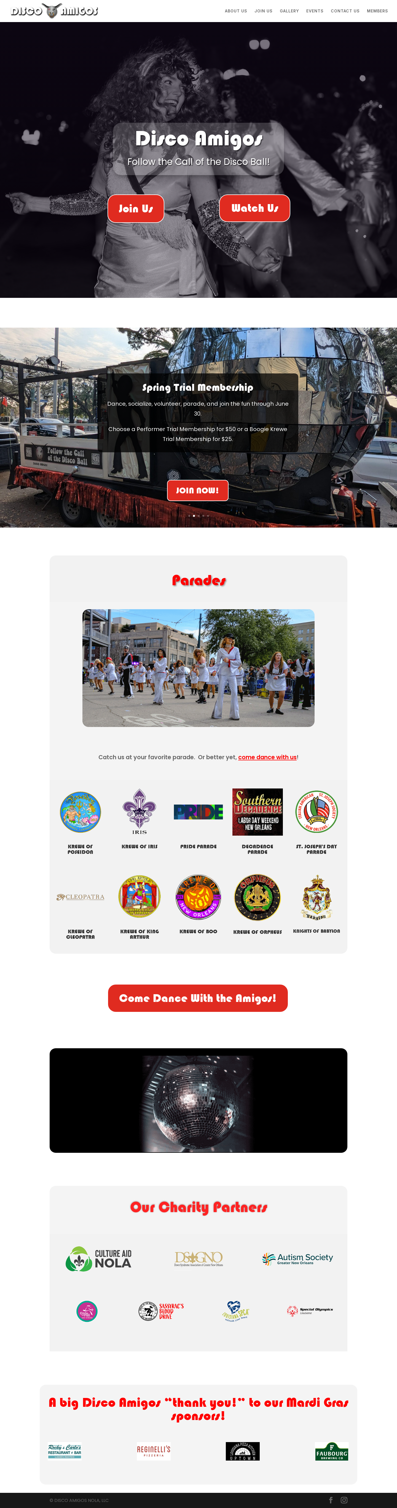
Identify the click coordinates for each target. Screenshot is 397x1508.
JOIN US (263, 11)
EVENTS (315, 11)
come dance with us (267, 757)
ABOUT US (236, 11)
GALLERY (289, 11)
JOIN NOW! (197, 491)
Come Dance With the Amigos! (198, 998)
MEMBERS (377, 11)
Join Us (136, 208)
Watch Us (254, 208)
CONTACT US (345, 11)
